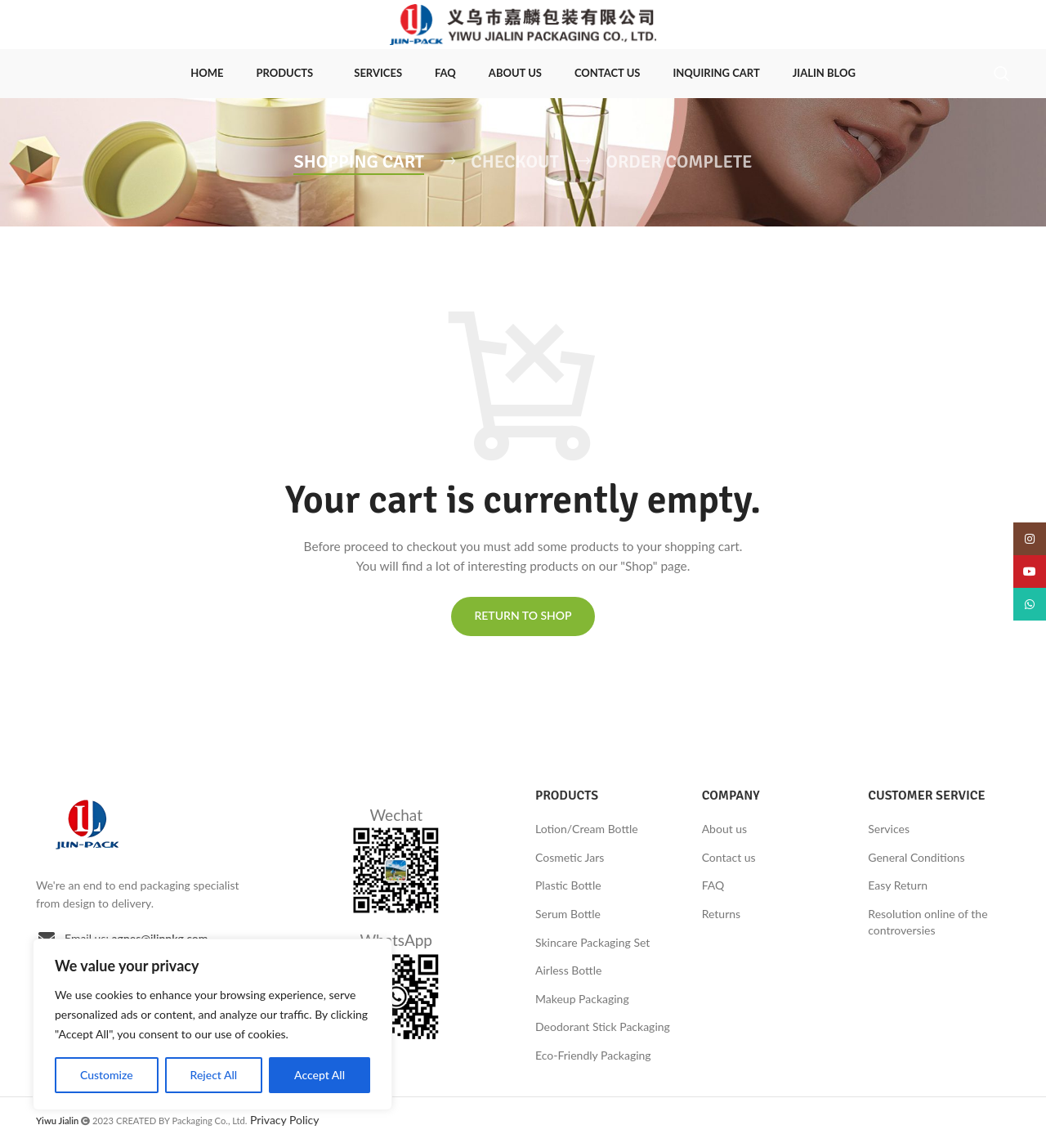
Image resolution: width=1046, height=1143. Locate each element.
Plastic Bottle (568, 885)
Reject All (214, 1075)
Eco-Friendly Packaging (593, 1055)
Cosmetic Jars (569, 857)
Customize (106, 1075)
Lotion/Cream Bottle (586, 829)
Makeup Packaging (582, 999)
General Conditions (916, 857)
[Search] (1002, 73)
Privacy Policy (284, 1120)
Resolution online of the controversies (927, 922)
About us (725, 829)
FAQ (713, 885)
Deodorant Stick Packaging (602, 1026)
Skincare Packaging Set (592, 942)
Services (889, 829)
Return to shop (522, 615)
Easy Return (898, 885)
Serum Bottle (568, 914)
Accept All (319, 1075)
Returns (721, 914)
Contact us (729, 857)
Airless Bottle (568, 970)
